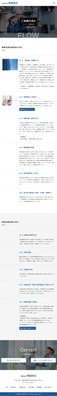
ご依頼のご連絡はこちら (28, 328)
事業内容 (13, 387)
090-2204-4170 (13, 360)
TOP (6, 387)
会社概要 (39, 387)
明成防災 (10, 3)
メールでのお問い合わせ (43, 360)
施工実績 (31, 387)
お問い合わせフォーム (27, 109)
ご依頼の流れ (22, 387)
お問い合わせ (48, 387)
